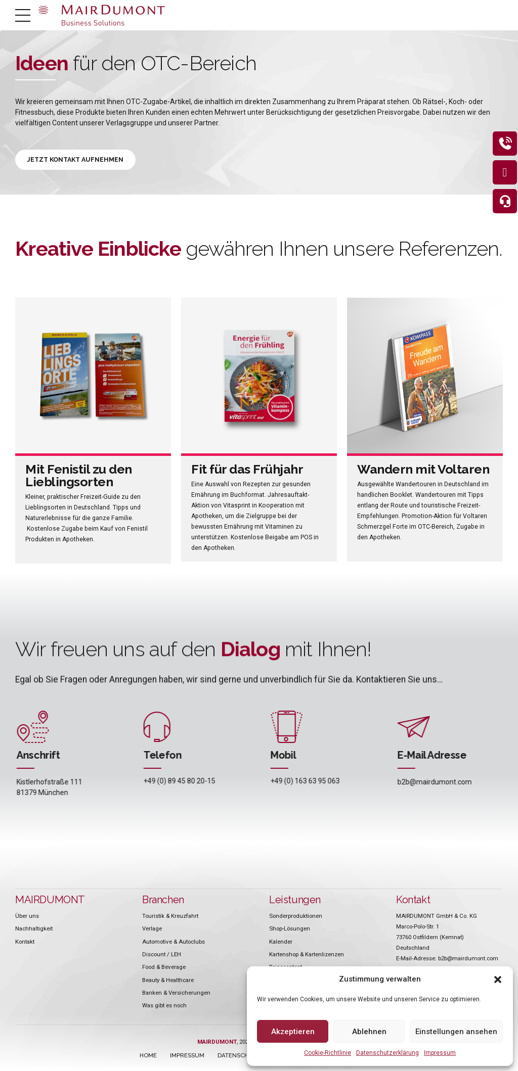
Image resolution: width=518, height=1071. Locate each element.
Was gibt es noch (164, 1006)
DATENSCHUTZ (239, 1056)
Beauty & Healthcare (168, 981)
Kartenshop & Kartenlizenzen (306, 955)
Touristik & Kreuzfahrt (170, 916)
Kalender (280, 942)
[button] (498, 979)
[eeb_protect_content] (502, 146)
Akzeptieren (293, 1031)
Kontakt (24, 942)
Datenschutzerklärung (387, 1052)
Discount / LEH (161, 955)
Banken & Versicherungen (176, 993)
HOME (148, 1056)
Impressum (440, 1052)
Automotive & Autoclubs (173, 942)
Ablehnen (369, 1031)
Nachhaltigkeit (34, 929)
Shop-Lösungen (289, 929)
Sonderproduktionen (295, 916)
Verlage (152, 929)
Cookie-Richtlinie (327, 1052)
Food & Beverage (164, 967)
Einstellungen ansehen (456, 1031)
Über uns (27, 916)
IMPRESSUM (187, 1056)
